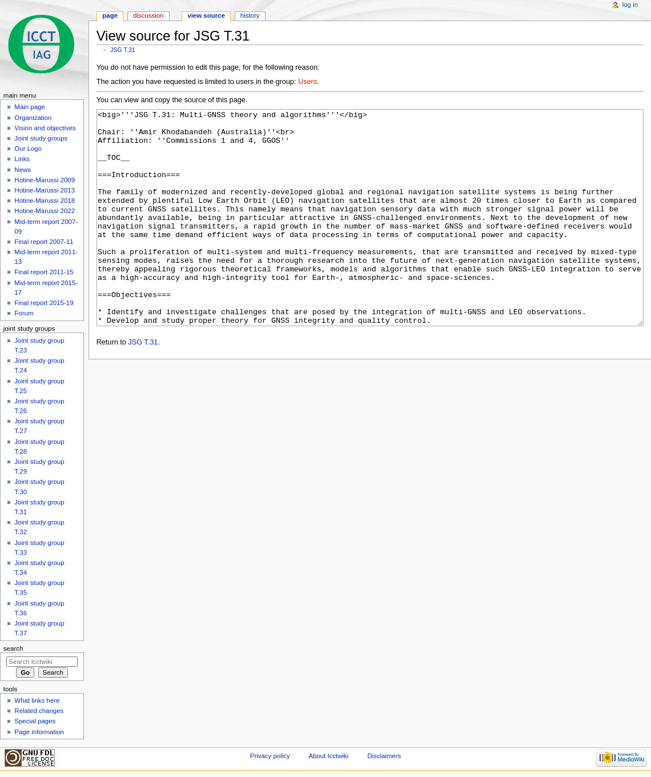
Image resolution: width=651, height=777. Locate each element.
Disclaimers (384, 755)
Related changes (38, 710)
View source (206, 15)
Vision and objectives (44, 128)
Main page (29, 106)
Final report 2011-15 (43, 272)
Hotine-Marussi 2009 (44, 180)
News (22, 169)
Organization (32, 117)
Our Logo (28, 148)
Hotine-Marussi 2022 (44, 210)
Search (13, 648)
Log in (630, 4)
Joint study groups (40, 138)
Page (110, 15)
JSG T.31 (122, 49)
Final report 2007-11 (43, 241)
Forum (23, 313)
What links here (36, 700)
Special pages (34, 721)
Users (307, 82)
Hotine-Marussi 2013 (44, 190)
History (250, 15)
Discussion (148, 15)
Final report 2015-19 (43, 302)
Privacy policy (270, 755)
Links (22, 158)
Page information (39, 731)
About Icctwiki (328, 755)
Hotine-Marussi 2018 (44, 200)
